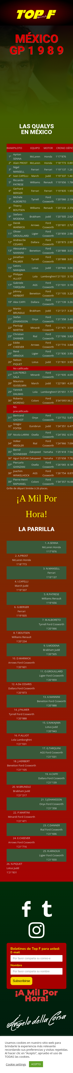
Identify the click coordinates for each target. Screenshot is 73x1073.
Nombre (16, 965)
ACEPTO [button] (36, 1064)
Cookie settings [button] (16, 1064)
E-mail (15, 952)
